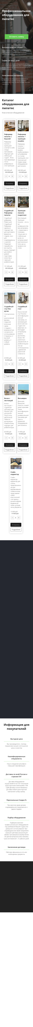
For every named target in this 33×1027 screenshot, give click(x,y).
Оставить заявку (16, 36)
